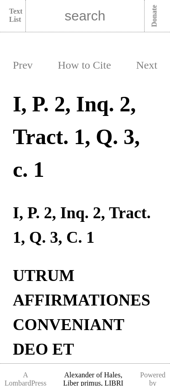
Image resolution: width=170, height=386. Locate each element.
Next (146, 65)
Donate (154, 16)
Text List (16, 15)
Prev (23, 65)
